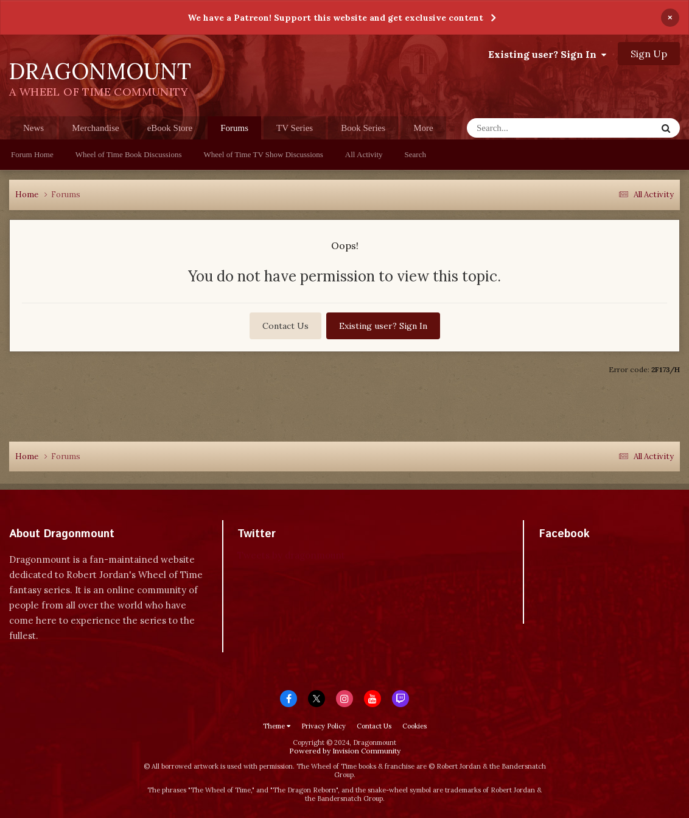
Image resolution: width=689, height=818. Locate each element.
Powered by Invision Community (344, 750)
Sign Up (649, 54)
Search (415, 154)
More (423, 128)
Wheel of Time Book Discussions (128, 154)
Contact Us (285, 325)
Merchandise (95, 128)
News (33, 128)
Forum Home (32, 154)
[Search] (538, 128)
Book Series (363, 128)
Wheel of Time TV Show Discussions (263, 154)
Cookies (414, 726)
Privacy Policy (323, 726)
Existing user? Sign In (547, 54)
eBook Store (170, 128)
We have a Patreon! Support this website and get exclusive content (335, 17)
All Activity (364, 154)
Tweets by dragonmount (291, 555)
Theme (276, 726)
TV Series (294, 128)
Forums (234, 131)
